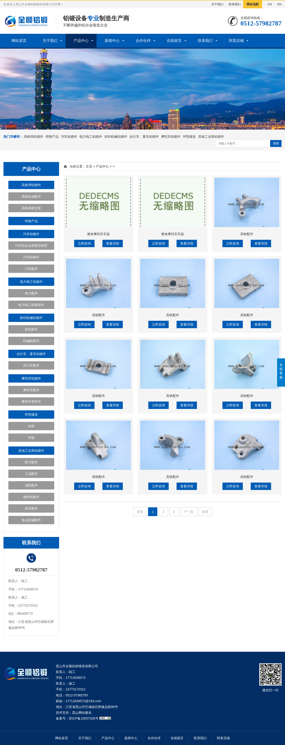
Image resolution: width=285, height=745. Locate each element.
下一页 (188, 512)
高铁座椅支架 (31, 208)
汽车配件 (31, 269)
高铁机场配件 (31, 196)
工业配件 (31, 474)
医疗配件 (31, 462)
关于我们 (217, 4)
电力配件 (31, 293)
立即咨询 (84, 243)
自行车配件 (31, 365)
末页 (205, 512)
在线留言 (174, 41)
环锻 (31, 438)
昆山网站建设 (82, 712)
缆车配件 (31, 508)
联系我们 (235, 4)
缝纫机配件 (31, 497)
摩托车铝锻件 (170, 136)
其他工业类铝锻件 (211, 136)
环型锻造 (189, 136)
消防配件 (31, 485)
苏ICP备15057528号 (83, 718)
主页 (89, 166)
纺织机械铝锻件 (115, 136)
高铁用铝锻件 (33, 136)
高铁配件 (246, 234)
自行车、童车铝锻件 (144, 136)
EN (279, 4)
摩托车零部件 (31, 401)
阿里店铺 (236, 41)
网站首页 (19, 41)
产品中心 (81, 41)
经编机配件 (31, 341)
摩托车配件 (31, 390)
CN (270, 4)
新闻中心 (112, 41)
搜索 (276, 143)
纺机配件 (31, 329)
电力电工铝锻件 (90, 136)
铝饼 (31, 426)
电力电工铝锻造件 (31, 305)
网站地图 (253, 4)
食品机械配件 (31, 520)
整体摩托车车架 (98, 234)
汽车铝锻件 (69, 136)
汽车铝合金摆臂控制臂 (31, 245)
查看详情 (112, 243)
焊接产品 (52, 136)
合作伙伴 (143, 41)
